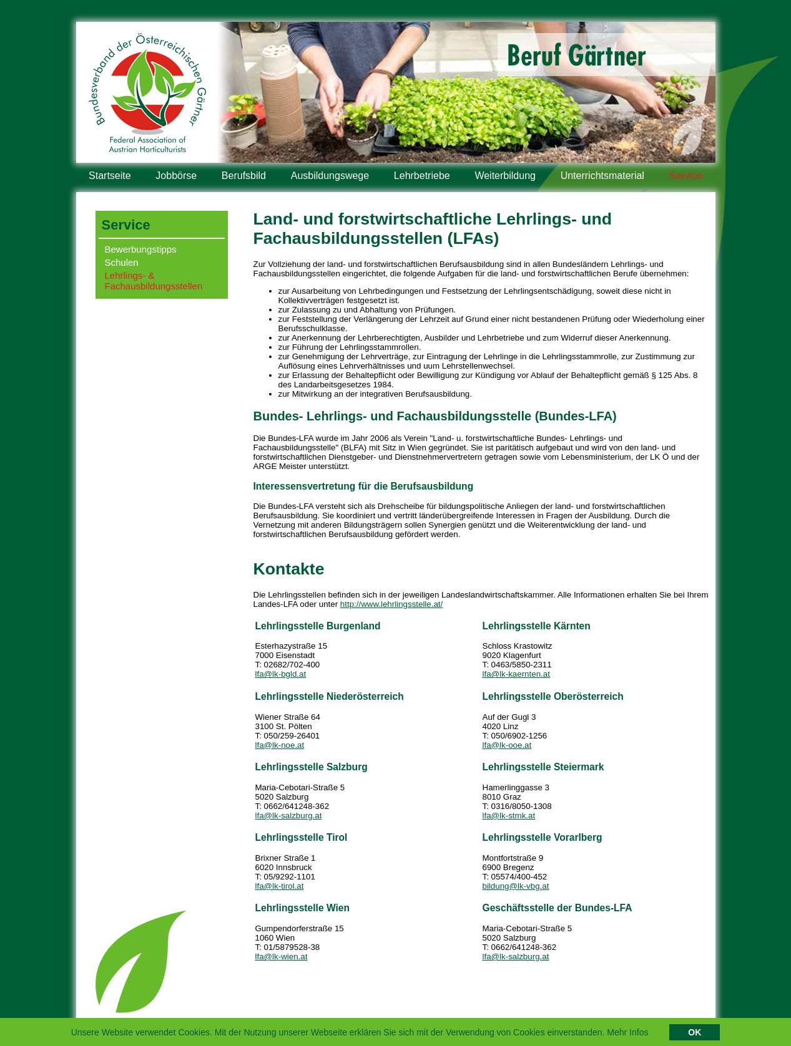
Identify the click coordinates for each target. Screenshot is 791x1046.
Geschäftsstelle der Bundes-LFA (557, 908)
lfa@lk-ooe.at (507, 745)
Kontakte (289, 568)
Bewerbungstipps (141, 249)
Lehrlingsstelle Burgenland (318, 626)
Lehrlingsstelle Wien (302, 908)
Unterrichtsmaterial (602, 175)
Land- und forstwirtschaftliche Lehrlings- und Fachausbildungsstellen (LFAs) (432, 229)
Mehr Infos (627, 1034)
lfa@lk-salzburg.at (288, 815)
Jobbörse (176, 175)
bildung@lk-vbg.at (516, 886)
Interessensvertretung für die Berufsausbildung (363, 486)
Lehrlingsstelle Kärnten (537, 626)
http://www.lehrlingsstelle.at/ (391, 604)
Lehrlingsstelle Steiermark (543, 767)
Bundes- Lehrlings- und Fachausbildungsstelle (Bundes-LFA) (435, 416)
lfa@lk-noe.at (280, 745)
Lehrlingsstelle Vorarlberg (542, 837)
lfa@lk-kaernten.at (516, 674)
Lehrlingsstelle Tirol (301, 837)
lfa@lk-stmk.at (509, 815)
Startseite (110, 175)
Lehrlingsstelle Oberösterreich (553, 696)
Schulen (122, 262)
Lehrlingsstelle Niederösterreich (329, 696)
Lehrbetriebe (422, 175)
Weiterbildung (505, 175)
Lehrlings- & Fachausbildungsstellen (154, 280)
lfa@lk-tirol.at (279, 886)
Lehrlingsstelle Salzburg (311, 767)
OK (694, 1034)
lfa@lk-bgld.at (281, 674)
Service (685, 175)
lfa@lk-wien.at (281, 956)
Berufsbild (244, 175)
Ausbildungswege (330, 175)
